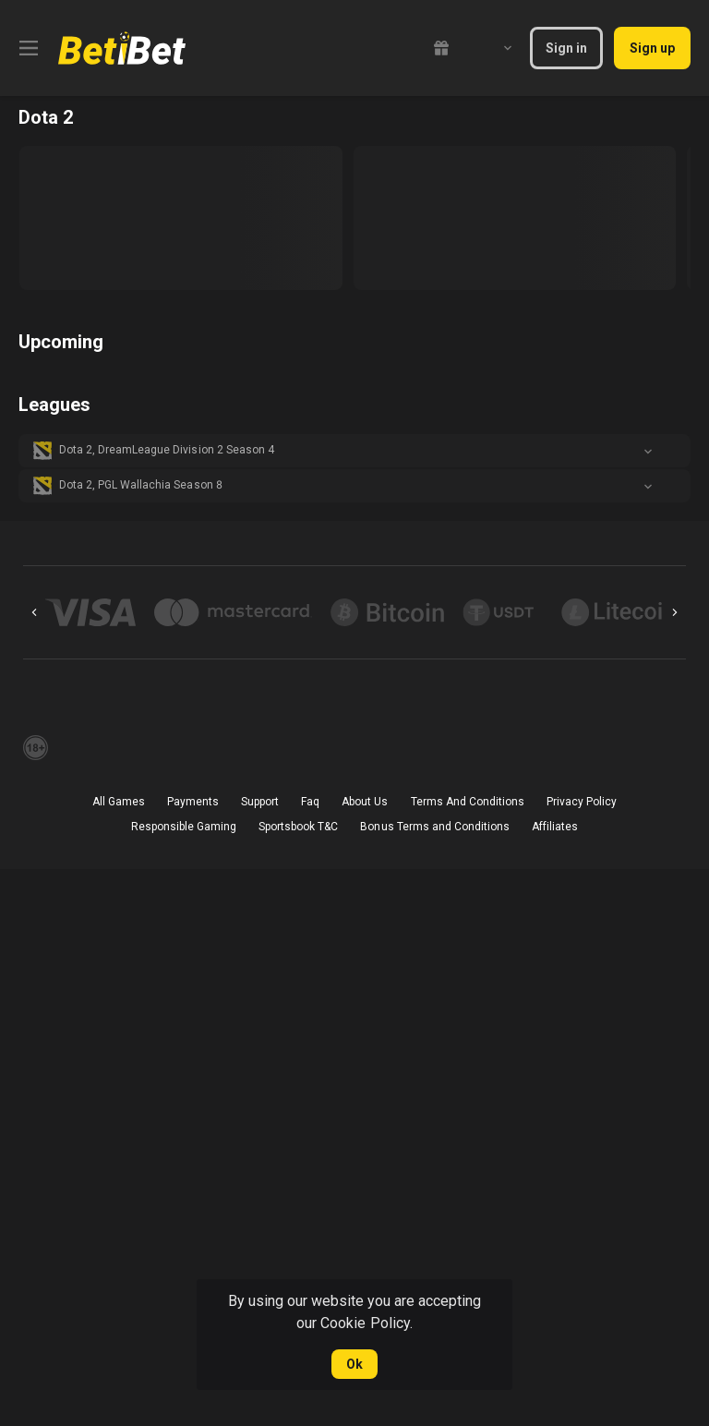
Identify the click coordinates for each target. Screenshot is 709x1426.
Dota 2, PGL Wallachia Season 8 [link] (140, 484)
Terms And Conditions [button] (467, 801)
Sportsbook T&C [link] (298, 826)
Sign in (566, 48)
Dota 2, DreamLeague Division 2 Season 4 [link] (166, 449)
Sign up (652, 48)
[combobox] (493, 48)
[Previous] (34, 612)
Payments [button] (193, 801)
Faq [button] (310, 801)
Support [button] (260, 801)
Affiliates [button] (555, 826)
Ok (354, 1364)
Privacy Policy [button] (582, 801)
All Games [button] (118, 801)
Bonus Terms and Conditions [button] (435, 826)
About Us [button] (365, 801)
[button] (354, 450)
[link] (121, 48)
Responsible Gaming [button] (183, 826)
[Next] (675, 612)
